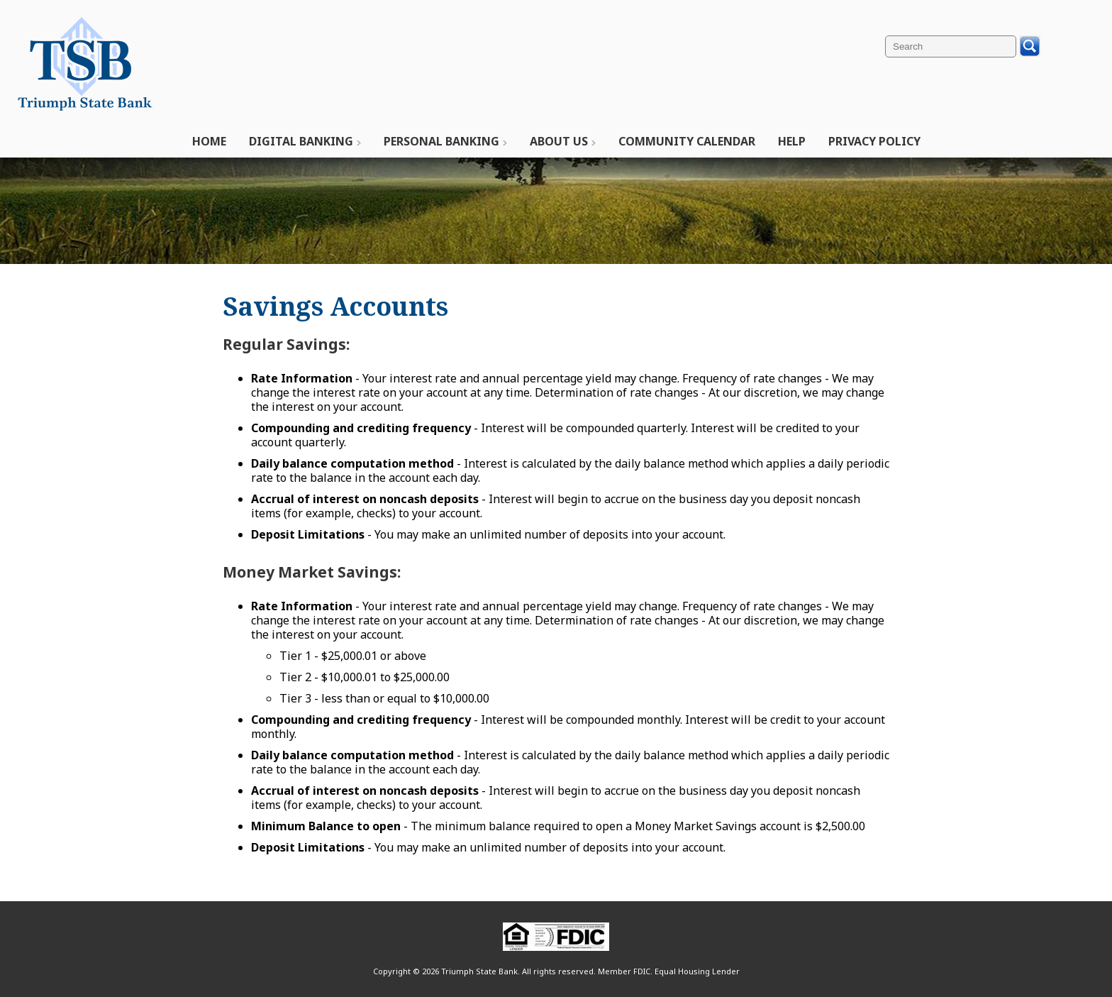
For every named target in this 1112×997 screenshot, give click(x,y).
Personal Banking (441, 141)
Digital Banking (301, 141)
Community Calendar (686, 141)
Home (209, 141)
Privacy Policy (874, 141)
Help (792, 141)
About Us (559, 141)
